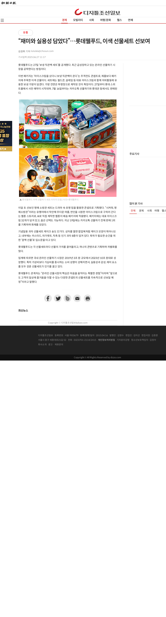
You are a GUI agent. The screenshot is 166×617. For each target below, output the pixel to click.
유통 (25, 32)
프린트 (87, 298)
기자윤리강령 (123, 340)
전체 (133, 210)
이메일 (77, 298)
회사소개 (42, 344)
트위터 (58, 298)
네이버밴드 (67, 298)
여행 (156, 210)
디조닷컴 (97, 12)
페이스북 (48, 298)
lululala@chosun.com (42, 51)
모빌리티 (78, 20)
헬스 (119, 20)
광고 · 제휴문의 (55, 344)
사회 (91, 20)
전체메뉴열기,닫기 (2, 20)
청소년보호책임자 (139, 340)
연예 (130, 20)
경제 (64, 20)
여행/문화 (105, 20)
